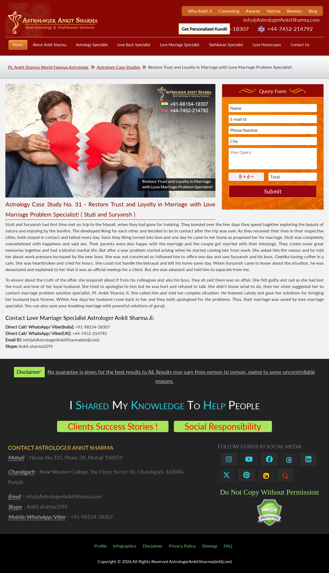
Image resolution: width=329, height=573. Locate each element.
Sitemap (209, 545)
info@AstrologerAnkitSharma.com (281, 20)
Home (18, 44)
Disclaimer (153, 545)
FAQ (228, 545)
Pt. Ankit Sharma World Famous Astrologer (48, 67)
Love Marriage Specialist (179, 44)
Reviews (294, 10)
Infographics (124, 545)
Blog (313, 10)
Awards (253, 10)
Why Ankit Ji (200, 10)
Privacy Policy (182, 545)
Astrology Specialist (92, 44)
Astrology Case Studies (118, 67)
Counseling (228, 10)
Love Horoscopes (267, 44)
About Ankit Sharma (49, 44)
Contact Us (300, 44)
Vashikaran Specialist (226, 44)
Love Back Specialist (133, 44)
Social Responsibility (223, 426)
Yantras (274, 10)
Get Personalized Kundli (204, 28)
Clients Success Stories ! (113, 426)
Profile (100, 545)
